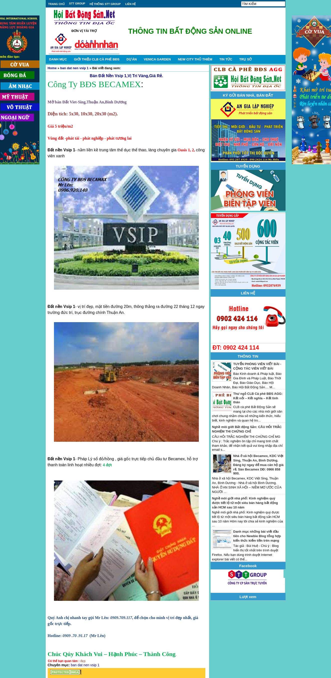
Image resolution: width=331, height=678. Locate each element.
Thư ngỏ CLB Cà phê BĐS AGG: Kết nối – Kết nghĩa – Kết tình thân (258, 398)
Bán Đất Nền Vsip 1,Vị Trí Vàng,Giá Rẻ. (126, 76)
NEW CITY (195, 59)
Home (52, 68)
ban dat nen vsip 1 (74, 68)
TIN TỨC (225, 59)
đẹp (82, 661)
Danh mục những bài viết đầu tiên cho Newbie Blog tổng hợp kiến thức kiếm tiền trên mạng (257, 536)
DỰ (131, 59)
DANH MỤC (58, 59)
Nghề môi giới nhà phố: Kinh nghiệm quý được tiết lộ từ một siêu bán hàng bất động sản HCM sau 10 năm (245, 502)
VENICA (157, 59)
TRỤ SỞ (245, 59)
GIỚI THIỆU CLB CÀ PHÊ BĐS (96, 59)
